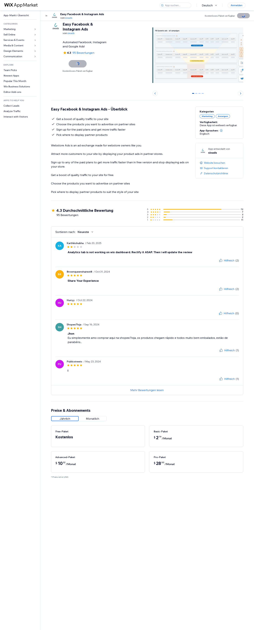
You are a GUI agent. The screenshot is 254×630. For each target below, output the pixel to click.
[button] (221, 130)
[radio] (65, 418)
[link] (20, 15)
